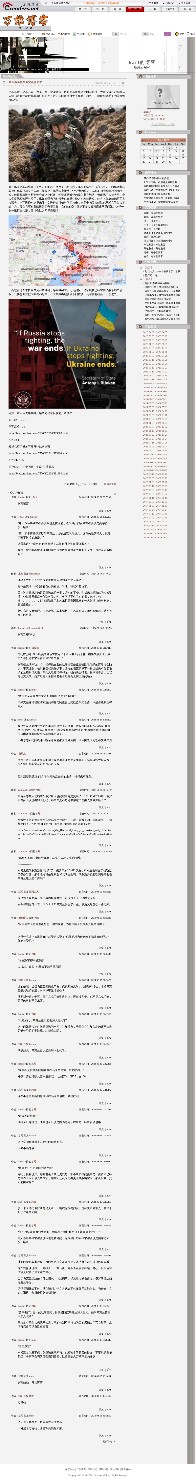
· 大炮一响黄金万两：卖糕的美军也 (161, 314)
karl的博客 (142, 62)
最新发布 (150, 172)
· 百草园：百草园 (152, 228)
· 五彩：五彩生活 (152, 236)
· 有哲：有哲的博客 (153, 256)
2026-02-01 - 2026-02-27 (155, 340)
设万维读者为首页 (60, 3)
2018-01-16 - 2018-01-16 (155, 498)
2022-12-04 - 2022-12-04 (155, 466)
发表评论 (111, 484)
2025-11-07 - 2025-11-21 (155, 352)
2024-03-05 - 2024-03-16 (155, 415)
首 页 (83, 9)
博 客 (135, 9)
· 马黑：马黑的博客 (153, 217)
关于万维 (185, 3)
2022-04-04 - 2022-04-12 (155, 490)
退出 (192, 34)
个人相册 (81, 34)
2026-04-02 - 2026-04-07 (155, 332)
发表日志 (50, 34)
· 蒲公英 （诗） (151, 275)
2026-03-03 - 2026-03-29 (155, 336)
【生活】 (148, 267)
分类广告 (170, 9)
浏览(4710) (69, 484)
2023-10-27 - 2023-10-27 (155, 434)
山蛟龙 (35, 647)
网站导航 (115, 1469)
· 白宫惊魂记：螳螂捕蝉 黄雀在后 (160, 202)
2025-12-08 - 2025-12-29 (155, 348)
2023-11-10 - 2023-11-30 (155, 430)
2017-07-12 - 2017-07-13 (155, 513)
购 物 (187, 9)
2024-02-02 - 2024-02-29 (155, 419)
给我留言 (97, 34)
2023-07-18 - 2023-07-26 (155, 442)
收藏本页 (56, 69)
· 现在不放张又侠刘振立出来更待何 (161, 190)
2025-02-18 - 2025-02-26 (155, 379)
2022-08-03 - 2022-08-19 (155, 478)
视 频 (117, 9)
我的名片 (151, 76)
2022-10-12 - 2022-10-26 (155, 474)
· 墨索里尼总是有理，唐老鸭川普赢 (161, 198)
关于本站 (70, 1469)
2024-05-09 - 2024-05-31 (155, 407)
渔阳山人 (34, 891)
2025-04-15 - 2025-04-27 (155, 371)
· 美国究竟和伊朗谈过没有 (156, 194)
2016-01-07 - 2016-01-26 (155, 533)
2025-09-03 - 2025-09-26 (155, 356)
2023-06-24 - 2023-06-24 (155, 446)
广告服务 (153, 3)
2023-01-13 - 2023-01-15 (155, 462)
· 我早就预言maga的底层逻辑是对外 (162, 318)
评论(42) (92, 484)
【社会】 (148, 279)
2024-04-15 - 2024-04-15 (155, 411)
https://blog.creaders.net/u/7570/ (26, 69)
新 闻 (100, 9)
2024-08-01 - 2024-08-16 (155, 395)
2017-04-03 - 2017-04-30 (155, 517)
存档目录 (150, 326)
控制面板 (66, 34)
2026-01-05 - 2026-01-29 (155, 344)
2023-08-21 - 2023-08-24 (155, 438)
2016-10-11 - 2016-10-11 (155, 525)
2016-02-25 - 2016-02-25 (155, 529)
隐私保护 (126, 1469)
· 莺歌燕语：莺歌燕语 (154, 248)
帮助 (181, 34)
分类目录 (150, 261)
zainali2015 (34, 573)
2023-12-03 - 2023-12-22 (155, 427)
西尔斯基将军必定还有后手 (25, 82)
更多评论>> (108, 1441)
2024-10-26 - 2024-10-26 (155, 387)
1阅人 (34, 497)
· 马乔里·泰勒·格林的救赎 (156, 178)
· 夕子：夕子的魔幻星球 (155, 225)
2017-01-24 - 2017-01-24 (155, 521)
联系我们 (169, 3)
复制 (46, 69)
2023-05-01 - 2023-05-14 (155, 450)
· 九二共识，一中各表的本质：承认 (161, 271)
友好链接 (150, 207)
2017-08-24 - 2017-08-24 (155, 509)
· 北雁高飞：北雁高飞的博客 (157, 232)
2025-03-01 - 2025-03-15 (155, 375)
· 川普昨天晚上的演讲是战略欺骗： (161, 182)
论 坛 (152, 9)
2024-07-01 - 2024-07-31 (155, 399)
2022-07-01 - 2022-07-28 (155, 482)
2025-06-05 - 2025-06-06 (155, 363)
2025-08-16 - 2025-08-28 (155, 359)
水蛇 (20, 573)
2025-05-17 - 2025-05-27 (155, 367)
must (34, 689)
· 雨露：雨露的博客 (153, 213)
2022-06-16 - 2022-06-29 (155, 486)
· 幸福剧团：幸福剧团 (154, 244)
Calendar (150, 132)
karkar (22, 497)
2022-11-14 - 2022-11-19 (155, 470)
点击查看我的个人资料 (163, 124)
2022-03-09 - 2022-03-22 (155, 494)
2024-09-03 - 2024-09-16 (155, 391)
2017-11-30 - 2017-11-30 (155, 505)
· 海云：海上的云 (152, 221)
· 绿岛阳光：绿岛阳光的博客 (157, 240)
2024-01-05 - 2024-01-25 (155, 423)
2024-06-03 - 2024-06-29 (155, 403)
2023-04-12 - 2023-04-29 (155, 454)
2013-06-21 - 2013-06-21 (155, 537)
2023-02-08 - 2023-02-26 (155, 458)
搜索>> (30, 34)
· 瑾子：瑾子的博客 (153, 252)
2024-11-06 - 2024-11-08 (155, 383)
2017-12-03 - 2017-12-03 (155, 502)
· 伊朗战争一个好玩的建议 (157, 311)
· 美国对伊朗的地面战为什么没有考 (161, 186)
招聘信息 (103, 1469)
